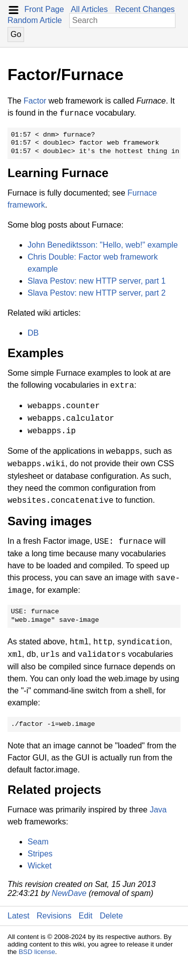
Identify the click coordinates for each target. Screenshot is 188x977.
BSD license (37, 951)
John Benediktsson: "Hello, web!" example (103, 245)
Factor (35, 101)
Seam (38, 841)
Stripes (40, 853)
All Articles (89, 9)
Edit (86, 915)
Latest (19, 915)
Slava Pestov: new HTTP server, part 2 (96, 293)
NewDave (69, 893)
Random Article (35, 20)
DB (33, 333)
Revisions (54, 915)
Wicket (40, 865)
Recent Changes (144, 9)
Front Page (44, 9)
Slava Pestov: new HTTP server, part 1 (96, 281)
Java (158, 809)
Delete (111, 915)
